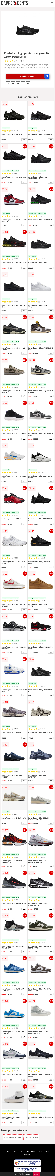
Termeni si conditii (12, 1151)
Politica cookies (25, 1174)
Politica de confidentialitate (32, 1151)
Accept (36, 1174)
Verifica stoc (34, 76)
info (24, 140)
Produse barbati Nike (12, 1137)
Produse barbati (31, 1137)
